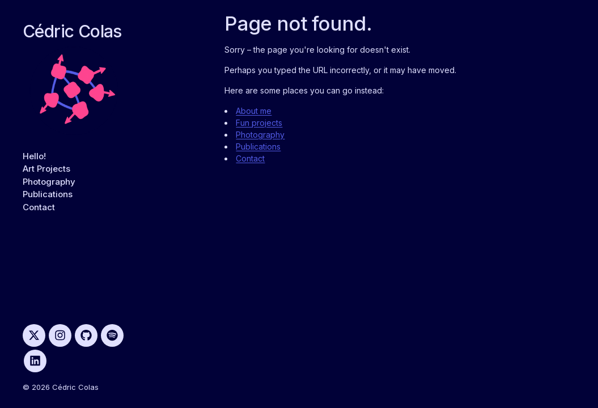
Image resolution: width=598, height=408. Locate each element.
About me (254, 111)
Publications (48, 194)
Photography (49, 181)
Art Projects (46, 168)
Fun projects (259, 123)
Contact (39, 207)
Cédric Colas (72, 31)
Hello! (34, 156)
